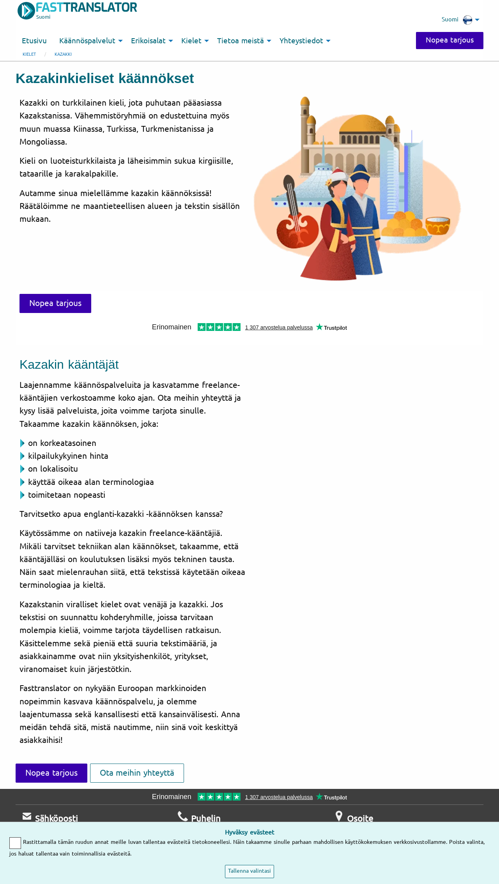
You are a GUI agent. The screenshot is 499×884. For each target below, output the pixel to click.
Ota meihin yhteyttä (137, 773)
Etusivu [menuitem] (34, 41)
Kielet (29, 54)
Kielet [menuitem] (191, 41)
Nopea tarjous (450, 40)
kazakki (63, 54)
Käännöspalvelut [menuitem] (87, 41)
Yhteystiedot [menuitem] (301, 41)
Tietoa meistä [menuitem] (240, 41)
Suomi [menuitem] (457, 20)
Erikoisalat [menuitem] (148, 41)
